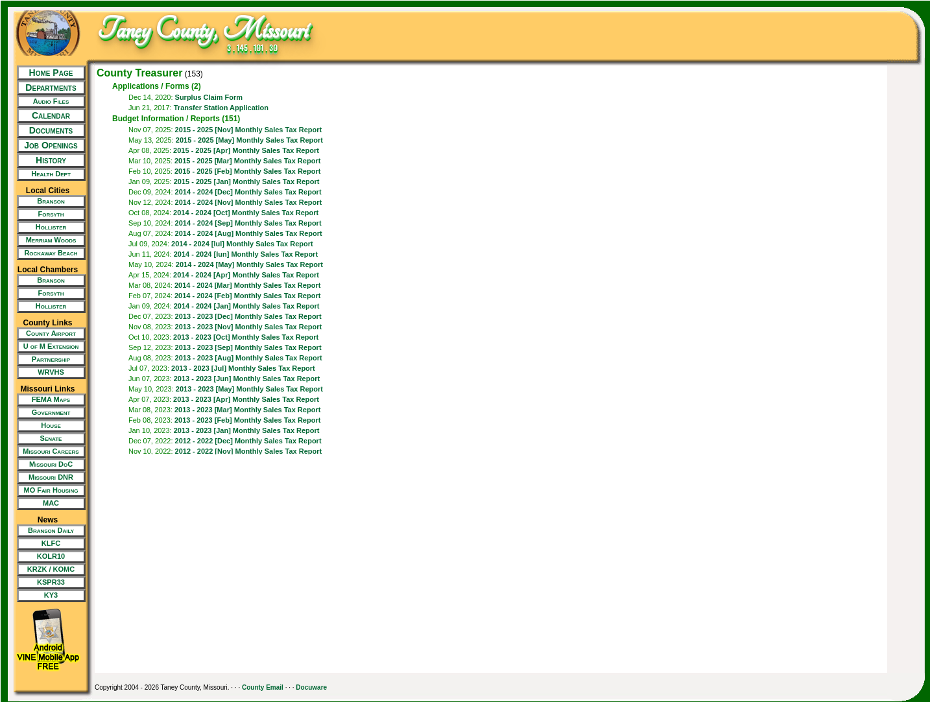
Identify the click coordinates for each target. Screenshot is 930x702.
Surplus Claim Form (209, 97)
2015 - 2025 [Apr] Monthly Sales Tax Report (246, 150)
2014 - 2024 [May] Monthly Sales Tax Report (249, 264)
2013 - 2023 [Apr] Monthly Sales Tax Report (246, 399)
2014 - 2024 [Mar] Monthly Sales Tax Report (247, 285)
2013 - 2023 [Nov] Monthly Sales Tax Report (248, 327)
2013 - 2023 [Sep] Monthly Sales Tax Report (248, 347)
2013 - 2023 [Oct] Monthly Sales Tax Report (245, 337)
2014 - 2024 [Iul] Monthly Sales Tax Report (242, 244)
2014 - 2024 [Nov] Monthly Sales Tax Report (248, 202)
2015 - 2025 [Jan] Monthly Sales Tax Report (247, 181)
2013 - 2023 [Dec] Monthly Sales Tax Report (248, 316)
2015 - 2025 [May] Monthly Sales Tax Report (249, 140)
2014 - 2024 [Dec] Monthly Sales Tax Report (248, 192)
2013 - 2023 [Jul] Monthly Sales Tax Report (243, 368)
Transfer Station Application (221, 107)
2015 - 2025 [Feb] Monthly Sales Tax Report (247, 171)
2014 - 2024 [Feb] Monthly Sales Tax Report (247, 295)
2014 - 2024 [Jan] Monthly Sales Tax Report (247, 306)
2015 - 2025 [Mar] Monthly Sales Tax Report (247, 161)
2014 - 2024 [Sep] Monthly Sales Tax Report (248, 223)
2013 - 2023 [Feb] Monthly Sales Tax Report (247, 420)
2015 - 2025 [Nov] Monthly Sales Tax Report (248, 130)
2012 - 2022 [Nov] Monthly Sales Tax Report (248, 451)
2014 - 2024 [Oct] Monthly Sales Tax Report (245, 212)
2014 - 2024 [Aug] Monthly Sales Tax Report (248, 233)
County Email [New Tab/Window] (262, 687)
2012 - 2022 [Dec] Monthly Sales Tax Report (248, 441)
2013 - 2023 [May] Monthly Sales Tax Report (249, 389)
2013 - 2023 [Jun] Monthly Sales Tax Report (247, 378)
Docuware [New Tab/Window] (311, 687)
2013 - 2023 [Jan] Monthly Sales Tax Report (247, 430)
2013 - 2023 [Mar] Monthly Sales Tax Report (247, 410)
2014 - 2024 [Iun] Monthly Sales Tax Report (246, 254)
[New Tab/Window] (48, 101)
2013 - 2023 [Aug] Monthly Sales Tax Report (248, 358)
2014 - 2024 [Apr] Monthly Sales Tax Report (246, 275)
